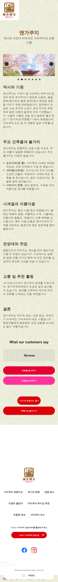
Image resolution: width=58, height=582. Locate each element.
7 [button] (40, 79)
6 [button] (36, 79)
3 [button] (25, 79)
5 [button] (32, 79)
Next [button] (51, 64)
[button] (3, 364)
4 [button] (29, 79)
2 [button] (22, 79)
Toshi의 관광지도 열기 (29, 400)
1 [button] (18, 79)
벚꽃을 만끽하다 (29, 380)
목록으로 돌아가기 (29, 410)
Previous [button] (7, 64)
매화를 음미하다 (29, 370)
